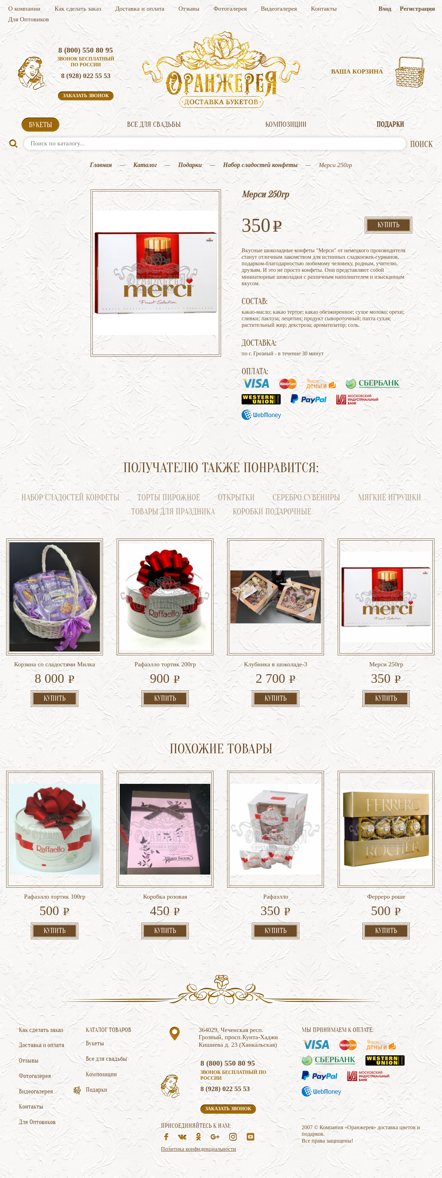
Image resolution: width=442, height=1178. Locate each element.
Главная (101, 165)
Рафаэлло (275, 896)
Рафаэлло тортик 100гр (54, 896)
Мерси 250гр (386, 664)
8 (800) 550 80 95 (85, 50)
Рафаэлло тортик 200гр (165, 664)
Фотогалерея (230, 8)
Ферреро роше (386, 896)
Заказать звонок (86, 95)
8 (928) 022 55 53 (85, 75)
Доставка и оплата (139, 8)
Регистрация (417, 8)
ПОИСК (421, 144)
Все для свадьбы (154, 124)
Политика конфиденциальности (198, 1149)
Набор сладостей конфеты (260, 165)
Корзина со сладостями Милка (54, 664)
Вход (385, 8)
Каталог (145, 165)
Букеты (40, 125)
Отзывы (188, 8)
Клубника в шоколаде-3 (275, 664)
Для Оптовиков (28, 19)
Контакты (324, 8)
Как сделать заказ (78, 8)
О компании (24, 8)
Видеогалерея (279, 8)
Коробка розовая (165, 896)
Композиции (285, 124)
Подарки (390, 124)
